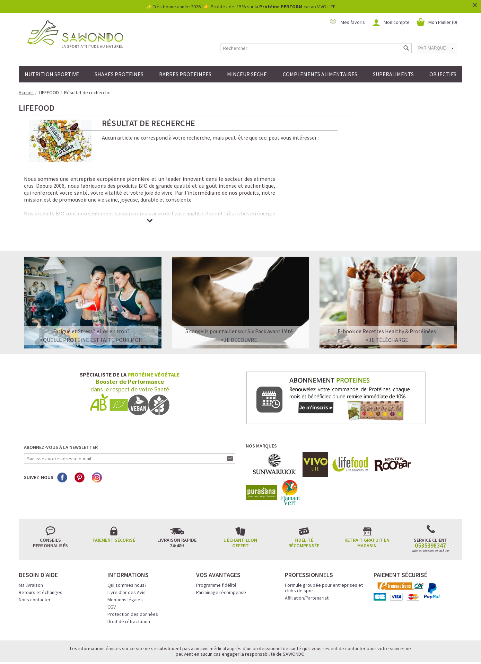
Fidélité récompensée (303, 516)
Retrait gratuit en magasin (367, 516)
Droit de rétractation (128, 595)
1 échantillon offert (240, 516)
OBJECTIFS (442, 74)
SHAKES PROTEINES (119, 74)
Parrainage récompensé (221, 566)
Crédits (265, 649)
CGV (111, 581)
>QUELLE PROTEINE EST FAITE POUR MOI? (91, 313)
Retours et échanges (40, 566)
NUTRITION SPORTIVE (52, 74)
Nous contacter (35, 573)
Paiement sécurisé (114, 514)
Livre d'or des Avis (126, 566)
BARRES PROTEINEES (185, 74)
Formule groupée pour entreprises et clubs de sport (324, 562)
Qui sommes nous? (127, 559)
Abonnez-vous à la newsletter (61, 421)
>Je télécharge (387, 313)
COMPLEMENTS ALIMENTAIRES (320, 74)
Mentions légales (125, 573)
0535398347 (430, 519)
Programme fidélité (216, 559)
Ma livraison (31, 559)
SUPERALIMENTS (393, 74)
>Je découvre (239, 313)
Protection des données (132, 588)
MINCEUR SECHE (247, 74)
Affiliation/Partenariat (307, 572)
